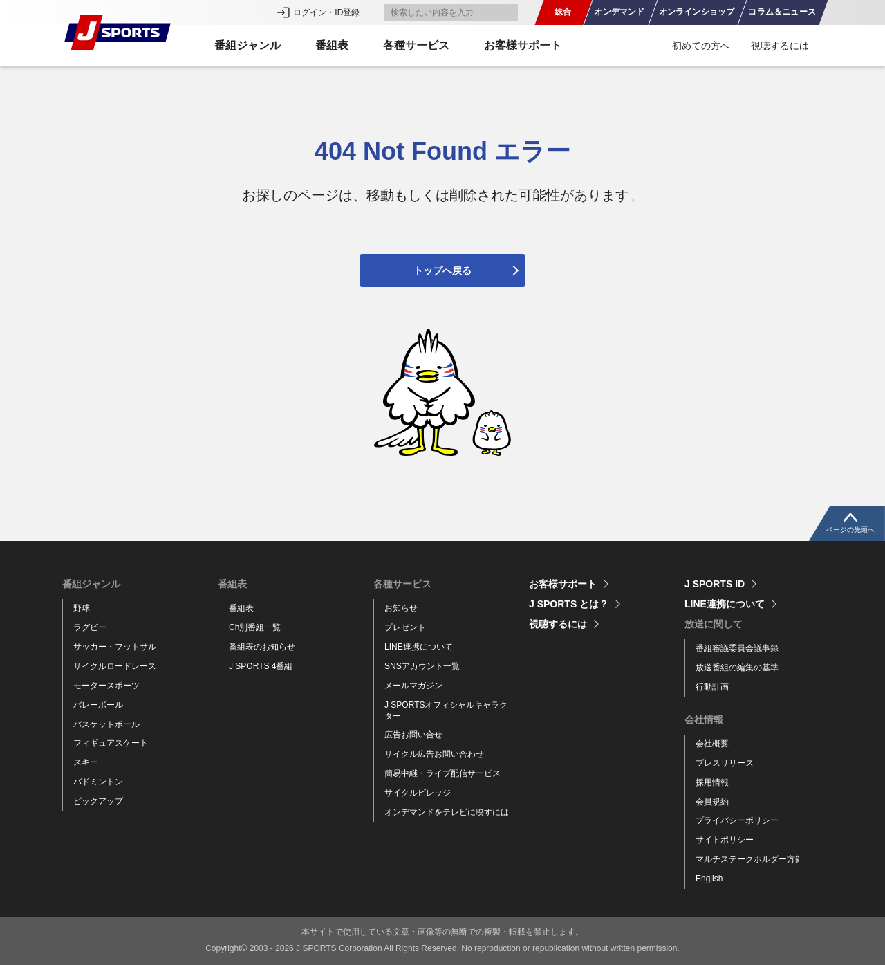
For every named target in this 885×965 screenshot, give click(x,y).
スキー (85, 762)
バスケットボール (106, 724)
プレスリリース (725, 763)
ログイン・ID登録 (326, 12)
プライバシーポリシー (737, 820)
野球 (81, 608)
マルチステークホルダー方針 (749, 859)
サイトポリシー (725, 840)
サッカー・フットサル (114, 647)
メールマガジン (413, 685)
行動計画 (712, 687)
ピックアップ (98, 801)
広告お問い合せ (413, 734)
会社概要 (712, 743)
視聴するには (780, 45)
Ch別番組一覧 (255, 627)
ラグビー (89, 627)
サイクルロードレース (114, 666)
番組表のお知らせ (262, 647)
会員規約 (712, 802)
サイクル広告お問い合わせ (434, 754)
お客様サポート (522, 45)
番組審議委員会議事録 (737, 648)
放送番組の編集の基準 (737, 667)
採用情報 (712, 782)
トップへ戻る (442, 270)
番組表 (241, 608)
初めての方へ (701, 45)
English (709, 878)
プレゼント (405, 627)
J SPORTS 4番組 (260, 666)
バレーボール (98, 705)
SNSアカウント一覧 (422, 666)
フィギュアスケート (110, 743)
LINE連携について (418, 647)
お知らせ (401, 608)
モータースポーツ (106, 685)
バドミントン (98, 782)
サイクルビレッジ (417, 793)
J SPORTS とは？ (568, 604)
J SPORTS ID (714, 584)
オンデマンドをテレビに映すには (446, 812)
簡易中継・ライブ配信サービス (442, 773)
